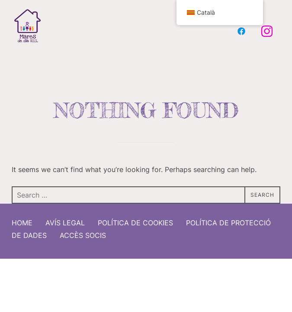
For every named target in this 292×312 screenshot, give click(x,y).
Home (22, 219)
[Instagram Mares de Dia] (266, 31)
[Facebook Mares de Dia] (241, 31)
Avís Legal (65, 219)
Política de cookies (135, 219)
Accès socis (83, 232)
